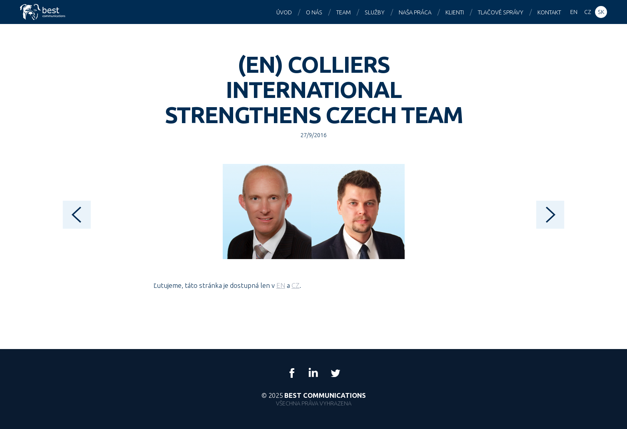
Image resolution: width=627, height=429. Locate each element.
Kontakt (549, 12)
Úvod (284, 12)
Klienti (454, 12)
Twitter (335, 373)
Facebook (292, 373)
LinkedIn (313, 373)
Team (343, 12)
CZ (296, 285)
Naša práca (415, 12)
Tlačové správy (500, 12)
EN (280, 285)
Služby (375, 12)
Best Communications (43, 12)
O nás (314, 12)
